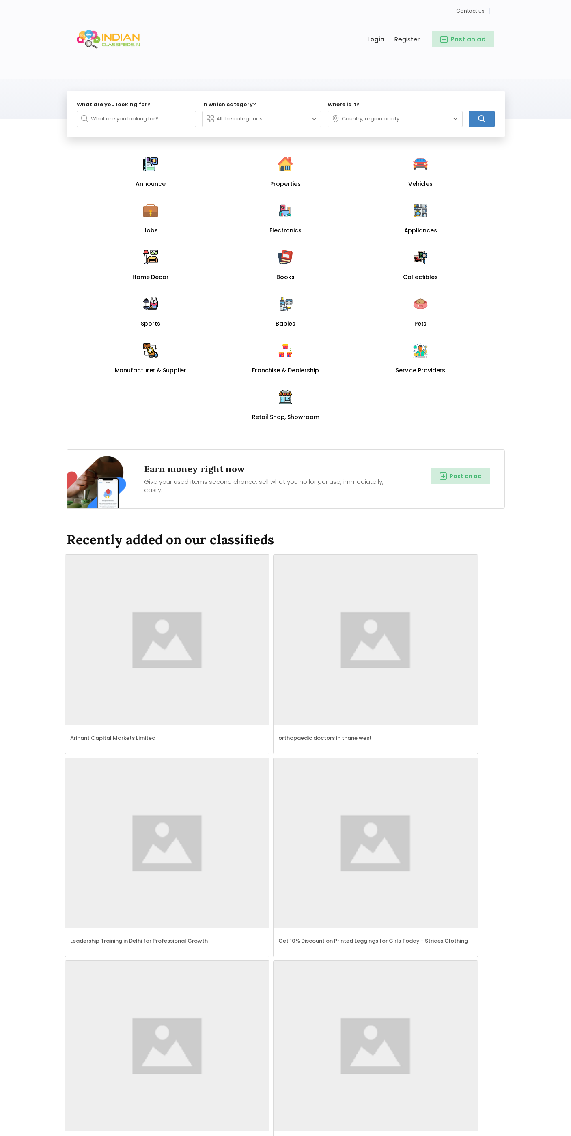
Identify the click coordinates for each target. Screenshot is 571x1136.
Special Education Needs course (337, 695)
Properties (145, 892)
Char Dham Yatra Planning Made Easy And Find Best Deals (454, 573)
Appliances (146, 916)
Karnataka (226, 916)
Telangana (227, 928)
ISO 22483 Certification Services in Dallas (232, 573)
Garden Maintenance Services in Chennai (120, 701)
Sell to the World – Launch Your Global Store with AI (120, 573)
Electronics (82, 916)
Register (407, 36)
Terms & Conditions (386, 904)
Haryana (289, 916)
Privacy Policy (442, 904)
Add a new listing (440, 760)
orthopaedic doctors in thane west (229, 450)
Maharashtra (230, 904)
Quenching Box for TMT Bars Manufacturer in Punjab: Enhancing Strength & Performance (232, 695)
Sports (140, 940)
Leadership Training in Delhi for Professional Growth (343, 450)
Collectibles (83, 940)
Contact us (470, 8)
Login (375, 36)
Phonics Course (425, 695)
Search (252, 1052)
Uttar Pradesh (231, 892)
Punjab (221, 940)
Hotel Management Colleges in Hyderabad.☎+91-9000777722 (343, 573)
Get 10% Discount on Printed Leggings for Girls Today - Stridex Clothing (454, 450)
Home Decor (84, 928)
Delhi (284, 892)
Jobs (137, 904)
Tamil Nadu (293, 904)
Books (139, 928)
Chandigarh (293, 940)
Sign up (433, 892)
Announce (81, 892)
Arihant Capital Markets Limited (114, 450)
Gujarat (287, 928)
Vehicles (78, 904)
